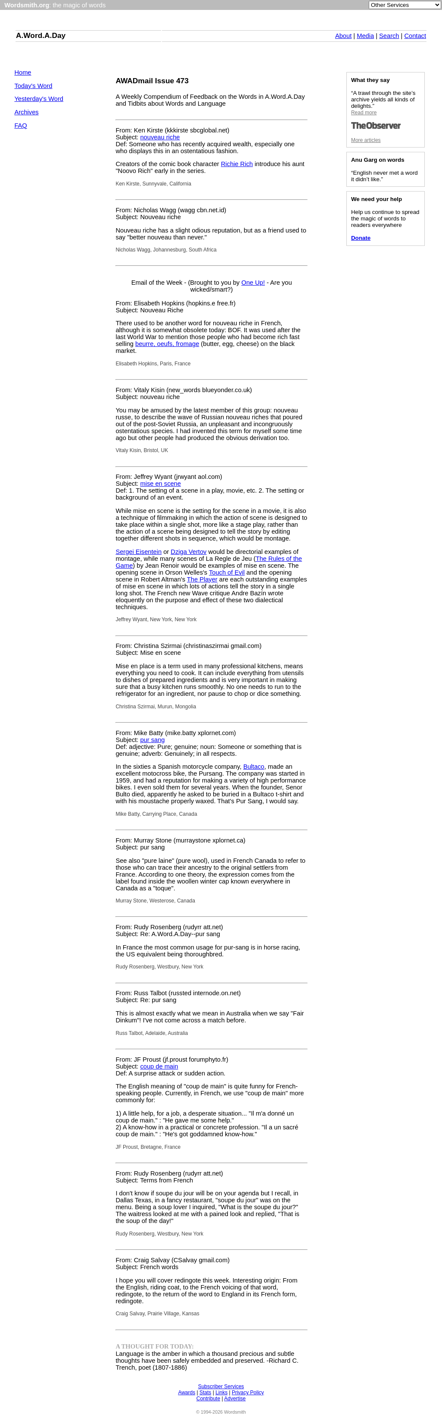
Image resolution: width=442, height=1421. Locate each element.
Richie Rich (237, 163)
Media (365, 35)
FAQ (20, 125)
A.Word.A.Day (40, 35)
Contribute (208, 1399)
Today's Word (33, 85)
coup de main (159, 1066)
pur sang (152, 739)
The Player (202, 579)
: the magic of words (55, 5)
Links (221, 1393)
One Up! (253, 282)
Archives (26, 112)
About (343, 35)
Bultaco (254, 766)
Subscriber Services (221, 1386)
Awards (186, 1393)
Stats (205, 1393)
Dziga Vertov (188, 551)
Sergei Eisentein (138, 551)
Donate (360, 238)
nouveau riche (160, 137)
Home (22, 72)
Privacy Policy (248, 1393)
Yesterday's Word (38, 98)
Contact (415, 35)
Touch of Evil (227, 572)
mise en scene (160, 483)
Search (389, 35)
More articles (366, 140)
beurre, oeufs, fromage (167, 343)
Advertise (235, 1399)
